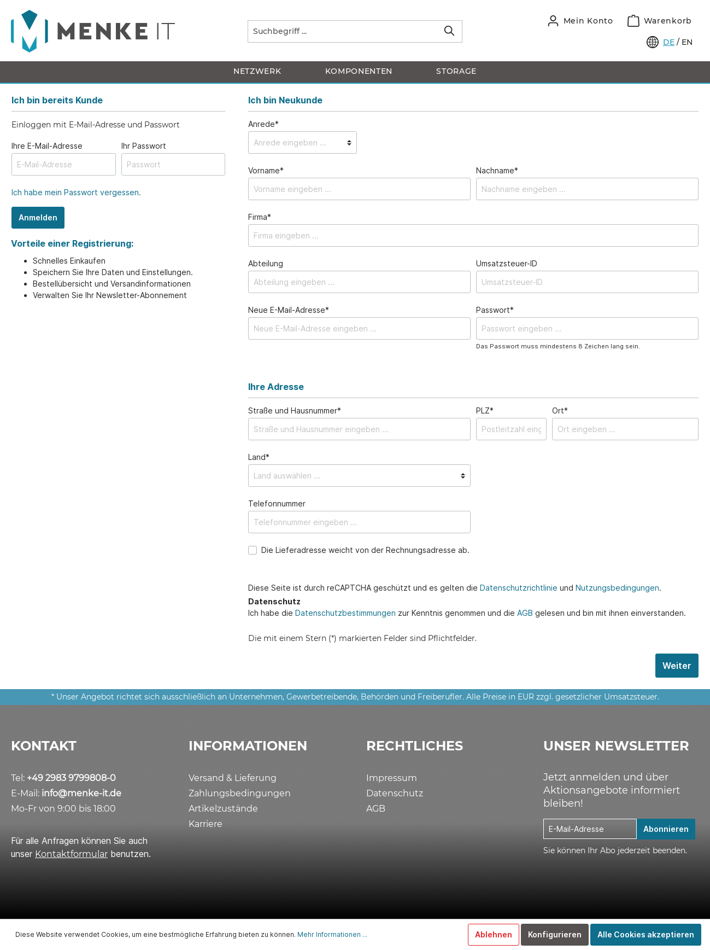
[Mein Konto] (580, 21)
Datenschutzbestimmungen (345, 612)
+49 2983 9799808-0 (71, 778)
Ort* (560, 410)
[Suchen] (449, 31)
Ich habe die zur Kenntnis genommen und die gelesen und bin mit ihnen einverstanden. (467, 612)
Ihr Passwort (143, 145)
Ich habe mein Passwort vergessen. (76, 192)
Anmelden (38, 217)
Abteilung (265, 263)
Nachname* (497, 170)
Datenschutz (394, 793)
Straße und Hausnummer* (294, 410)
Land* (258, 457)
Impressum (391, 778)
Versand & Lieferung (233, 778)
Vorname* (266, 170)
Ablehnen (493, 934)
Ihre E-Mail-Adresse (47, 145)
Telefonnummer (277, 503)
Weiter (676, 665)
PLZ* (485, 410)
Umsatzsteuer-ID (506, 263)
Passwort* (495, 309)
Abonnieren (666, 829)
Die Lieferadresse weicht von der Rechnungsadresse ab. (365, 550)
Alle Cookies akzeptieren (645, 934)
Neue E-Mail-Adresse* (288, 309)
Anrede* (263, 124)
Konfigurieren (555, 934)
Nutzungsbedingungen (617, 587)
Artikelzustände (223, 808)
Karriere (205, 824)
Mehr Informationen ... (332, 934)
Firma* (259, 217)
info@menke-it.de (81, 793)
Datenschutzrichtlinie (519, 587)
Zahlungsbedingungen (240, 793)
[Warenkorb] (659, 21)
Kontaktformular (71, 854)
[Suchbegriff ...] (342, 31)
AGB (525, 612)
